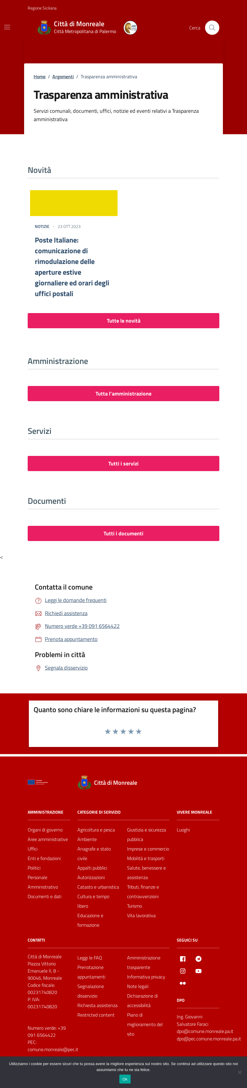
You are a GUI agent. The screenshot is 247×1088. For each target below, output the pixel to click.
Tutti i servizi (123, 463)
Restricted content (96, 1014)
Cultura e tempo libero (93, 901)
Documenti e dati (44, 896)
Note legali (137, 986)
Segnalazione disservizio (90, 991)
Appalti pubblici (92, 867)
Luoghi (183, 829)
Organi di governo (45, 829)
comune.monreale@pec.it (53, 1049)
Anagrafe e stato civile (94, 853)
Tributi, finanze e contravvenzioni (143, 891)
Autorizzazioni (91, 877)
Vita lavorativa (141, 915)
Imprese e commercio (148, 848)
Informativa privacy (146, 976)
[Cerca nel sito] (212, 28)
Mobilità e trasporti (145, 858)
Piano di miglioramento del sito (145, 1024)
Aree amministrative (48, 839)
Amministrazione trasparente (143, 962)
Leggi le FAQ (89, 957)
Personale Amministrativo (43, 882)
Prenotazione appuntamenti (91, 972)
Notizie (42, 226)
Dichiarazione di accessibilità (142, 1000)
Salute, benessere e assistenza (146, 872)
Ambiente (87, 839)
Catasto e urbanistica (98, 886)
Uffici (32, 848)
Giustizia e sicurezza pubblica (146, 834)
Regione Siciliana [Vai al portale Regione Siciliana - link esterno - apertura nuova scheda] (42, 8)
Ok (124, 1079)
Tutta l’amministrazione (123, 394)
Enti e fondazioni (44, 858)
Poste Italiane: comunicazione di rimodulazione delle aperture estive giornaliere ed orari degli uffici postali (72, 267)
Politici (34, 867)
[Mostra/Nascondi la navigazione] (7, 27)
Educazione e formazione (90, 920)
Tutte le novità (123, 321)
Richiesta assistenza (97, 1005)
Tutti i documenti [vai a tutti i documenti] (123, 533)
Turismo (134, 905)
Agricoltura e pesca (96, 829)
